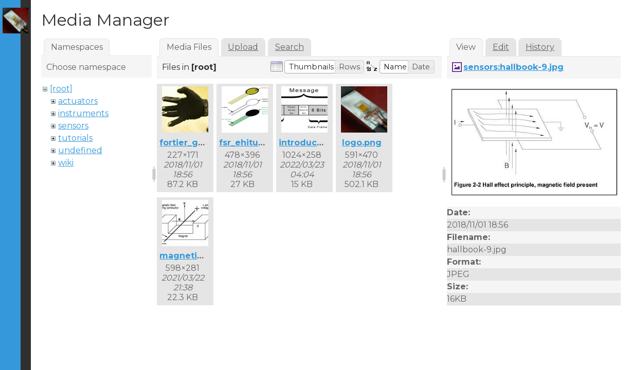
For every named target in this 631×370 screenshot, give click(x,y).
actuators (78, 101)
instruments (83, 113)
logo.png (362, 142)
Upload (243, 47)
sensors (73, 126)
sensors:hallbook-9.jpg (513, 67)
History (540, 47)
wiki (66, 163)
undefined (80, 150)
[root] (61, 89)
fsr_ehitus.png (250, 142)
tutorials (75, 138)
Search (289, 47)
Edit (501, 47)
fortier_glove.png (198, 142)
